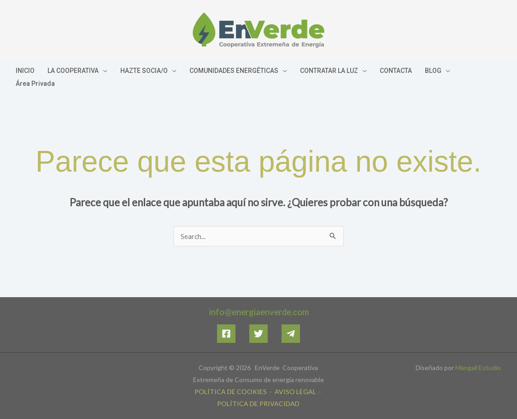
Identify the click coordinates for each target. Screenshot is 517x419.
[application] (103, 70)
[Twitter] (258, 333)
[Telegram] (291, 333)
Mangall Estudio (478, 367)
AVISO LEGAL (294, 391)
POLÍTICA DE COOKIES (230, 391)
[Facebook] (226, 333)
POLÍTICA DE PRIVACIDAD (258, 403)
